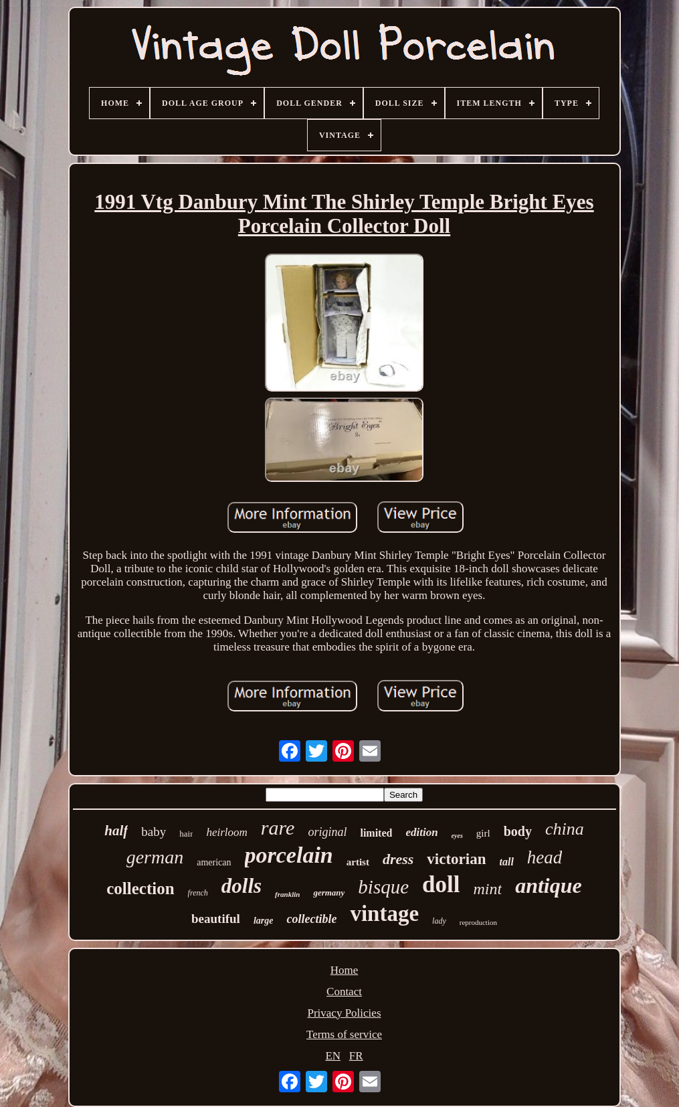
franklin (287, 894)
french (198, 893)
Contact (344, 991)
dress (398, 859)
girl (483, 833)
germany (329, 892)
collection (140, 888)
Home (344, 970)
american (214, 862)
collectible (311, 919)
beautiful (215, 919)
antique (548, 885)
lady (439, 921)
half (116, 831)
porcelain (289, 855)
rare (278, 828)
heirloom (226, 832)
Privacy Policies (344, 1013)
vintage (384, 914)
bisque (383, 887)
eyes (457, 835)
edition (421, 832)
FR (356, 1055)
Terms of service (344, 1034)
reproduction (478, 922)
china (564, 829)
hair (186, 834)
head (544, 857)
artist (358, 862)
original (327, 832)
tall (507, 861)
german (155, 857)
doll (441, 884)
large (264, 921)
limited (376, 833)
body (518, 831)
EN (333, 1055)
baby (153, 832)
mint (488, 889)
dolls (241, 886)
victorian (456, 859)
